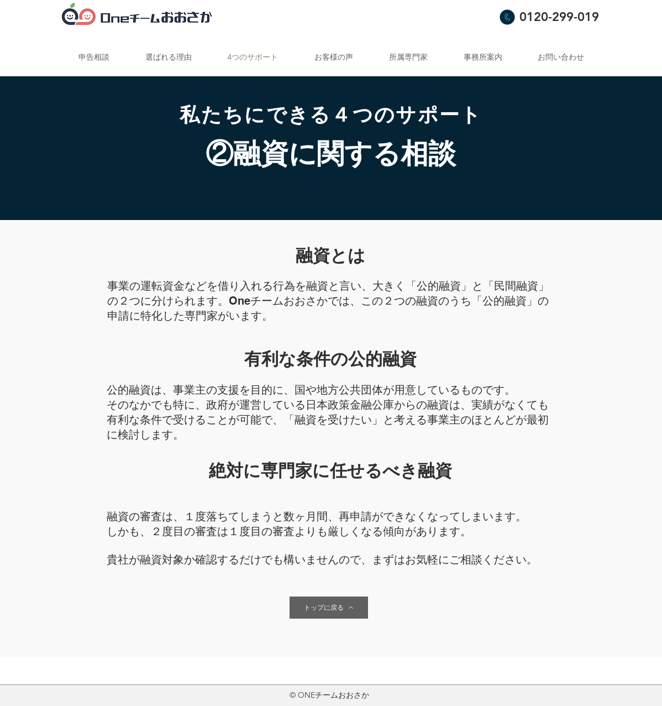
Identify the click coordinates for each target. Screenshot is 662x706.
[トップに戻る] (329, 608)
